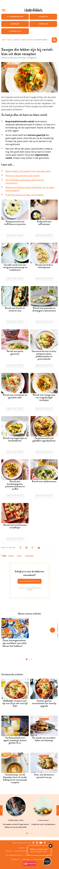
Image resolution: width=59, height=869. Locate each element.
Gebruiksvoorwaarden (21, 851)
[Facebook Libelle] (33, 842)
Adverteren (26, 859)
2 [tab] (29, 833)
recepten (29, 555)
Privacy (9, 851)
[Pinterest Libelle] (44, 842)
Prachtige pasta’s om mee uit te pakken (24, 194)
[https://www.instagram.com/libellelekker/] (37, 842)
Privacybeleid (29, 589)
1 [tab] (27, 833)
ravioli (11, 555)
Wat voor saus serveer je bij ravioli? (22, 175)
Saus (19, 555)
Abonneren (16, 859)
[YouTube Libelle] (41, 842)
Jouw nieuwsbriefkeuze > (29, 581)
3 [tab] (32, 833)
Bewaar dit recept (15, 235)
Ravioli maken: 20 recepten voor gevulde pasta (27, 171)
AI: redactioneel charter (14, 855)
